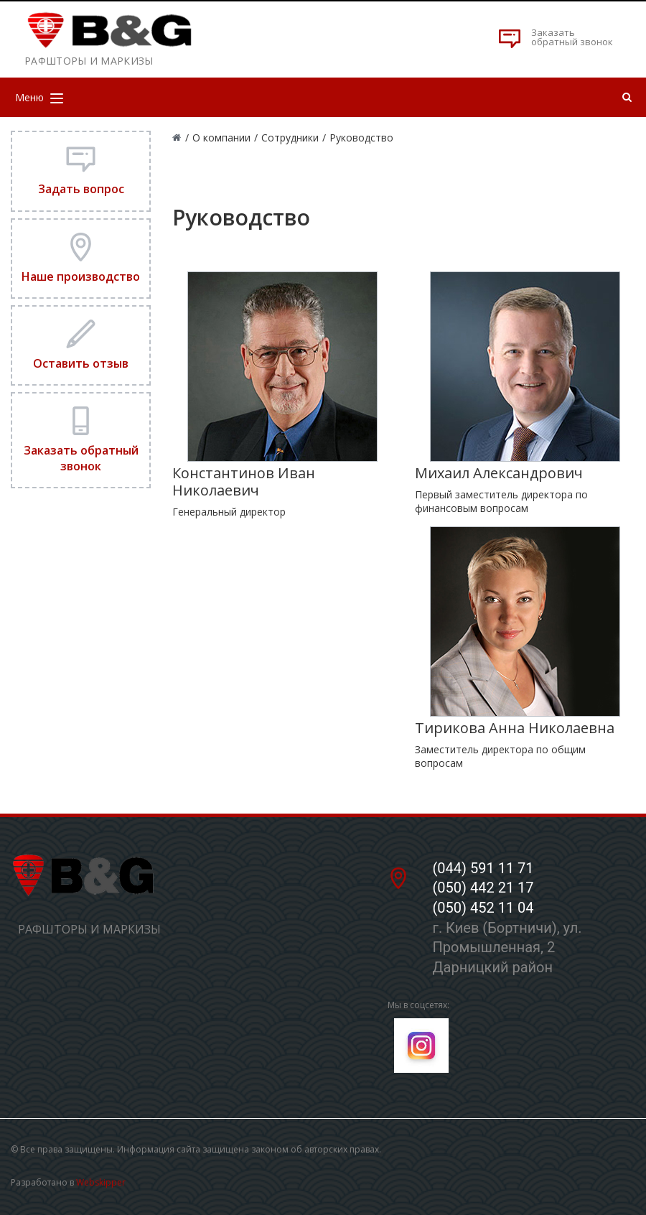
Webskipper (101, 1182)
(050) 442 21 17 (482, 887)
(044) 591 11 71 (482, 868)
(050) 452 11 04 (482, 907)
